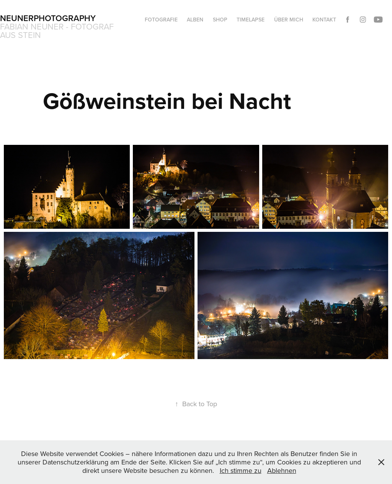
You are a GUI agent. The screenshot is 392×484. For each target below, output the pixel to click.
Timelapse (251, 19)
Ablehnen (281, 470)
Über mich (288, 19)
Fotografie (161, 19)
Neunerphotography (48, 18)
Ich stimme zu (240, 470)
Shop (220, 19)
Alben (195, 19)
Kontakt (324, 19)
